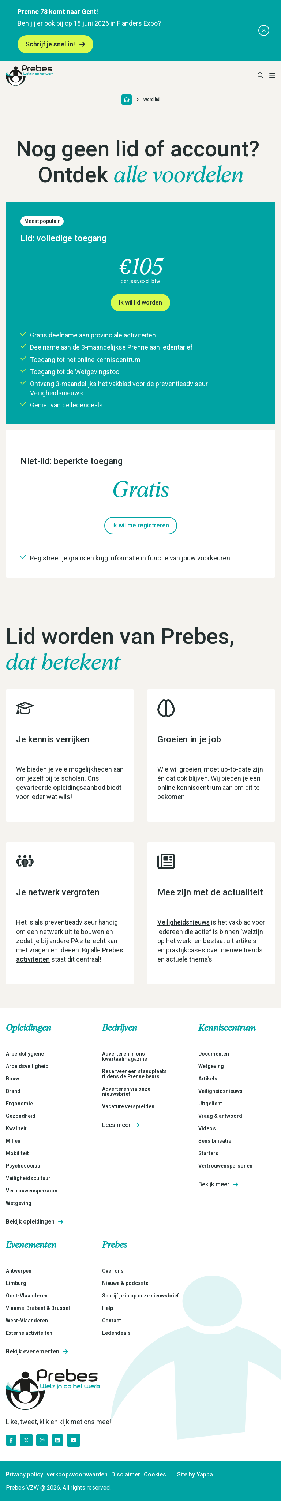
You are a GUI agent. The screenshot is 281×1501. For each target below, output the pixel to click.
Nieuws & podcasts (125, 1283)
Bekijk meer (218, 1184)
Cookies (155, 1475)
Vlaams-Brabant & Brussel (38, 1308)
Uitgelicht (210, 1103)
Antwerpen (18, 1270)
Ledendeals (116, 1333)
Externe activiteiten (29, 1333)
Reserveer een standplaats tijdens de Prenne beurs (134, 1074)
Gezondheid (20, 1116)
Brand (13, 1091)
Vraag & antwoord (220, 1116)
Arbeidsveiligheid (27, 1066)
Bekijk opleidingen (34, 1222)
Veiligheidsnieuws (183, 922)
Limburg (16, 1283)
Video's (207, 1128)
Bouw (12, 1078)
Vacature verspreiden (128, 1106)
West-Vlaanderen (27, 1320)
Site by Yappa (195, 1475)
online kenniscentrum (189, 787)
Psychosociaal (24, 1165)
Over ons (113, 1270)
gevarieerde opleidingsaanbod (60, 787)
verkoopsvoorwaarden (77, 1475)
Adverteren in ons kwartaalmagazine (124, 1056)
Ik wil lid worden (140, 302)
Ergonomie (19, 1103)
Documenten (213, 1053)
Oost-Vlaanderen (27, 1295)
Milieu (13, 1140)
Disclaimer (125, 1475)
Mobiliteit (17, 1153)
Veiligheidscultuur (28, 1178)
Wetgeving (18, 1203)
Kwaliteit (16, 1128)
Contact (111, 1320)
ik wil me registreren (140, 525)
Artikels (207, 1078)
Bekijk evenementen (37, 1352)
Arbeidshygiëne (25, 1053)
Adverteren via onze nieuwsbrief (126, 1091)
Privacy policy (24, 1475)
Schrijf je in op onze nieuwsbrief (140, 1295)
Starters (208, 1153)
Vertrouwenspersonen (225, 1165)
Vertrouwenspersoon (31, 1190)
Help (107, 1308)
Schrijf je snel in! (55, 44)
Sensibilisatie (214, 1140)
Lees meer (120, 1125)
